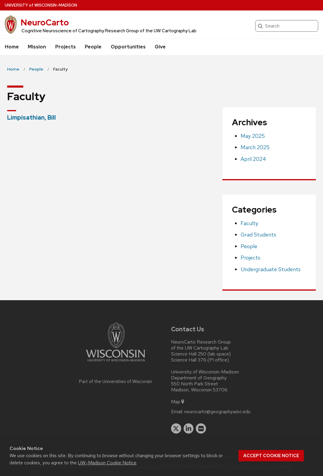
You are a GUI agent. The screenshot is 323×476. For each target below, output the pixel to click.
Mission (37, 47)
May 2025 (253, 135)
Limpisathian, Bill (31, 117)
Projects (65, 47)
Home (12, 47)
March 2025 (255, 147)
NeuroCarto (45, 22)
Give (160, 47)
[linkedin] (189, 428)
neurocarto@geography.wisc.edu (217, 412)
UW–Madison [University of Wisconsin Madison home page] (41, 5)
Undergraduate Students (271, 269)
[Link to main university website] (115, 362)
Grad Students (258, 234)
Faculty (249, 223)
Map (178, 402)
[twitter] (176, 428)
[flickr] (201, 428)
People (93, 47)
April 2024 (253, 158)
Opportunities (128, 47)
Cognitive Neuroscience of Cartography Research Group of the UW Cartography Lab (108, 31)
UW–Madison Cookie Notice (107, 463)
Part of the (115, 382)
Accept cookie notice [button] (271, 456)
